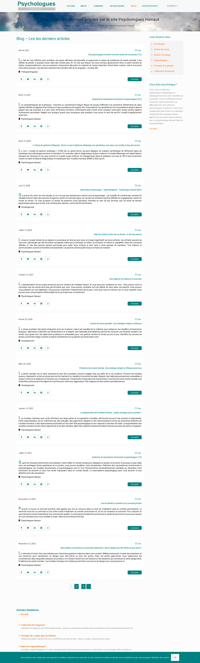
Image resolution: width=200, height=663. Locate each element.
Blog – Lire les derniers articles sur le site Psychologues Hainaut (105, 25)
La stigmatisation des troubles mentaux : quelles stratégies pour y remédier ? (111, 412)
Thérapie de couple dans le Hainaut (38, 635)
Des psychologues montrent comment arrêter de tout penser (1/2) (115, 54)
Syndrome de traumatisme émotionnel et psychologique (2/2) (117, 99)
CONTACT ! (172, 6)
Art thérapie (159, 44)
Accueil (24, 614)
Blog (20, 597)
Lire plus (134, 79)
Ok (175, 657)
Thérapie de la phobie (163, 65)
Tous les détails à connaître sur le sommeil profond (121, 503)
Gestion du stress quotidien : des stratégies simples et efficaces (116, 323)
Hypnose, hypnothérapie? (33, 646)
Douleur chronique (162, 55)
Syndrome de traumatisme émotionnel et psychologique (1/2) (117, 457)
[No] (196, 657)
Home (68, 25)
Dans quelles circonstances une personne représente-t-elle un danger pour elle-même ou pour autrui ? (101, 548)
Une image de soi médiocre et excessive (126, 279)
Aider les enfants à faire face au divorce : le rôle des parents (118, 234)
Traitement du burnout (164, 71)
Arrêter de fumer (161, 49)
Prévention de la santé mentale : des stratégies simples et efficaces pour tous (110, 368)
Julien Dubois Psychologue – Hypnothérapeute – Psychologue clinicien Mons (111, 190)
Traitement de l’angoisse (33, 625)
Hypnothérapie (160, 60)
